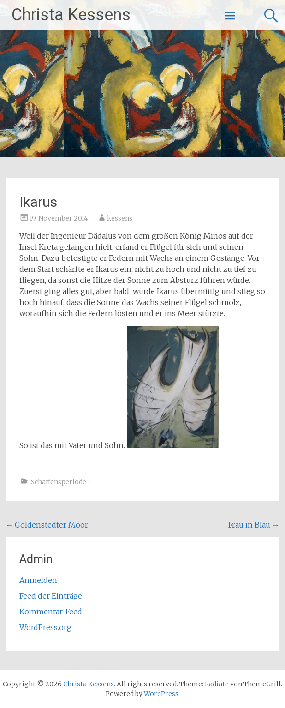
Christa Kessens (71, 14)
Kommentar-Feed (50, 611)
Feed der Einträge (50, 595)
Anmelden (38, 580)
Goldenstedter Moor (47, 524)
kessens (119, 218)
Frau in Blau (253, 524)
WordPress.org (45, 627)
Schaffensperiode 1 (60, 482)
